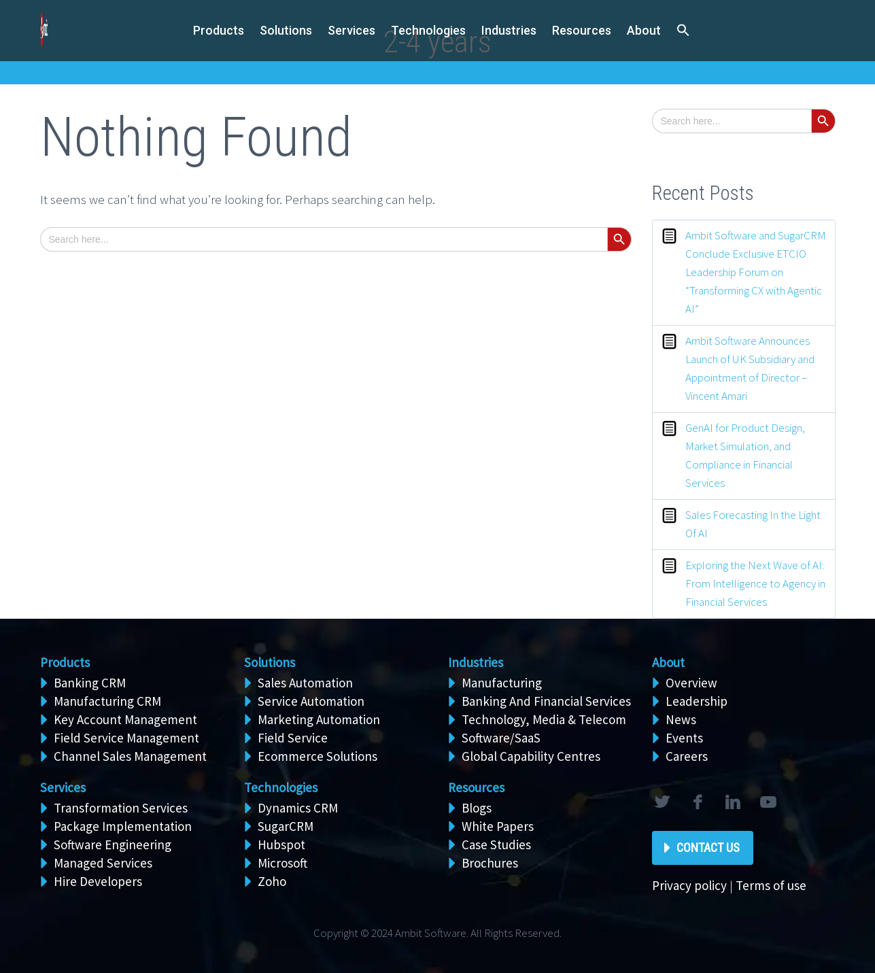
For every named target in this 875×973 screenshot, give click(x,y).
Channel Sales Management (130, 756)
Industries (508, 30)
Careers (687, 756)
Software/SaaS (501, 738)
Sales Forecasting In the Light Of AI (753, 524)
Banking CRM (90, 683)
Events (684, 738)
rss (768, 802)
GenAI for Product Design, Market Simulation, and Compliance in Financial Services (745, 455)
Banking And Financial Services (546, 701)
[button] (683, 31)
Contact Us (708, 847)
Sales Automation (305, 683)
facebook (697, 802)
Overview (691, 683)
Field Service (293, 738)
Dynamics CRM (298, 808)
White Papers (498, 826)
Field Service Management (126, 738)
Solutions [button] (286, 30)
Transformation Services (121, 808)
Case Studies (496, 844)
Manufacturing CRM (107, 701)
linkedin (733, 802)
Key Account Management (125, 719)
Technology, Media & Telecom (544, 719)
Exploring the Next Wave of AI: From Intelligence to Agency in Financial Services (755, 583)
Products (218, 30)
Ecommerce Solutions (317, 756)
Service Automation (311, 701)
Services (63, 787)
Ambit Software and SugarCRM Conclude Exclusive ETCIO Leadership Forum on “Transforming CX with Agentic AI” (755, 272)
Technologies (428, 30)
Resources (581, 30)
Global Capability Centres (531, 756)
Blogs (477, 808)
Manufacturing (502, 683)
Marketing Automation (319, 719)
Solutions (269, 662)
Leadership (696, 701)
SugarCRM (285, 826)
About (644, 30)
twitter (662, 802)
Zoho (272, 881)
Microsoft (282, 863)
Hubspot (281, 844)
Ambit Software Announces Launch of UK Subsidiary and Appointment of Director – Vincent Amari (749, 368)
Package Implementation (123, 826)
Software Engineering (112, 844)
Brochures (490, 863)
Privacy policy (689, 885)
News (681, 719)
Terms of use (771, 885)
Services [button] (351, 30)
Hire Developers (98, 881)
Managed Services (103, 863)
